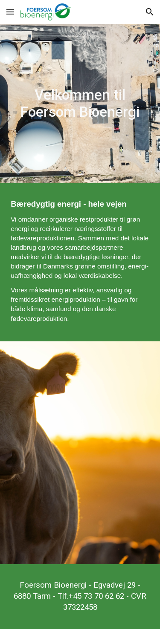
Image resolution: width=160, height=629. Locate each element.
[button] (10, 11)
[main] (80, 103)
